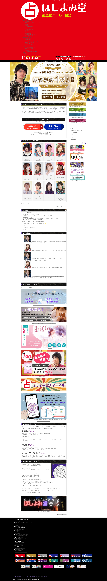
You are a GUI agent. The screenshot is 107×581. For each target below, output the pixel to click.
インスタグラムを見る (26, 287)
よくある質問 (28, 33)
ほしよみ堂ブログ (29, 26)
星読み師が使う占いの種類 (77, 117)
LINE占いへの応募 (29, 44)
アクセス (27, 24)
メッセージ (27, 21)
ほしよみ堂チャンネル (30, 47)
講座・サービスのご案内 (30, 38)
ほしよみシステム (29, 50)
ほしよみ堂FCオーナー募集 (31, 51)
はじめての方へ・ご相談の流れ (77, 111)
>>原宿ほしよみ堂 (26, 436)
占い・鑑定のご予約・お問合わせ (32, 35)
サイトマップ (38, 576)
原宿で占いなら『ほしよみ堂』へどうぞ (33, 22)
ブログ (71, 137)
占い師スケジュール (29, 31)
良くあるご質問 (73, 132)
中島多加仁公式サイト (77, 167)
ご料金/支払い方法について (76, 130)
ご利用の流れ (69, 61)
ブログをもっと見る (26, 280)
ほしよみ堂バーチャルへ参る (44, 511)
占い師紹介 (27, 30)
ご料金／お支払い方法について (31, 34)
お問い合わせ (73, 139)
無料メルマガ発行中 (77, 160)
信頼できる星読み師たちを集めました (77, 106)
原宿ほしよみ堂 (35, 61)
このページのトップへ (61, 514)
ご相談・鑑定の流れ (29, 29)
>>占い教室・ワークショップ (34, 457)
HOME (71, 128)
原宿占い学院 (28, 39)
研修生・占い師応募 (29, 42)
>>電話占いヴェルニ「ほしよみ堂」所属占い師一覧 (33, 449)
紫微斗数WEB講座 (29, 48)
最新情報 (25, 210)
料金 (76, 61)
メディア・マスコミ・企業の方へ (77, 122)
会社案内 (27, 25)
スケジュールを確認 (25, 203)
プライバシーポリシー (30, 576)
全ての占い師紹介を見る (61, 206)
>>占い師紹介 (25, 440)
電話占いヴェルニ (29, 43)
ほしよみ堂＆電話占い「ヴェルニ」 (77, 174)
